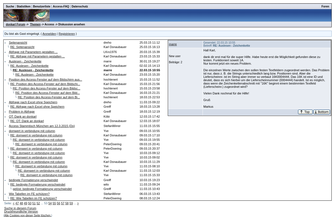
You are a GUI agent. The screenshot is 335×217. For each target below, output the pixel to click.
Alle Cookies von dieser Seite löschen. (27, 215)
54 (50, 203)
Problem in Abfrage (22, 111)
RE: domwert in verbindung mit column (36, 135)
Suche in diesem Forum (20, 208)
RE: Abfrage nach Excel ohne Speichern (37, 106)
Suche (10, 6)
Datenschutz (79, 6)
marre (173, 44)
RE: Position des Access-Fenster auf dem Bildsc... (46, 88)
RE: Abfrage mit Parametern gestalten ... (37, 56)
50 (29, 203)
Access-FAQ (61, 6)
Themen (35, 24)
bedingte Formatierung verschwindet (33, 180)
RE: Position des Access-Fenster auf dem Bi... (49, 97)
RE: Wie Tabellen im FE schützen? (33, 198)
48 (21, 203)
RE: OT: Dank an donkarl (27, 121)
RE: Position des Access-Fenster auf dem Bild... (47, 92)
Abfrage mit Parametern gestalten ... (33, 52)
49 (25, 203)
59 (71, 203)
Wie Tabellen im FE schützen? (29, 193)
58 (66, 203)
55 (54, 203)
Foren (325, 6)
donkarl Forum (15, 24)
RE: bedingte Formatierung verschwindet (37, 184)
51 (34, 203)
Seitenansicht (18, 42)
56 (58, 203)
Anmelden (49, 33)
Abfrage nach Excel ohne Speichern (33, 102)
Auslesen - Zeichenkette (25, 61)
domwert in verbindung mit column (32, 131)
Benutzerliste (41, 6)
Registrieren (67, 33)
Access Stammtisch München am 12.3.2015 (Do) (42, 126)
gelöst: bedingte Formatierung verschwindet (42, 188)
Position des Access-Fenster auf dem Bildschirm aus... (45, 79)
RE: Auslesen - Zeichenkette (29, 65)
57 (62, 203)
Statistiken (24, 6)
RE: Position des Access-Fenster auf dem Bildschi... (45, 84)
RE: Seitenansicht (22, 47)
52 (38, 203)
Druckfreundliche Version (21, 211)
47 (17, 203)
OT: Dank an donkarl (22, 116)
